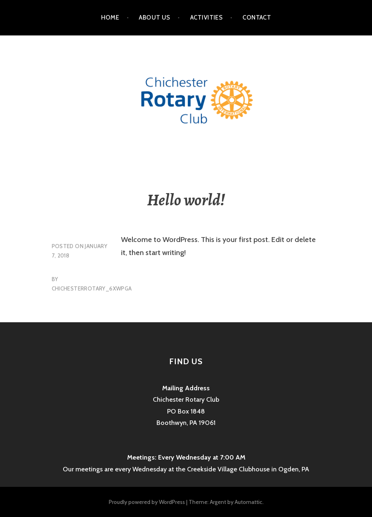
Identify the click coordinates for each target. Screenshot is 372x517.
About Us (154, 17)
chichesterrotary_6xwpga (92, 288)
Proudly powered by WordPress (147, 502)
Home (110, 17)
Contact (256, 17)
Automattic (248, 502)
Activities (206, 17)
